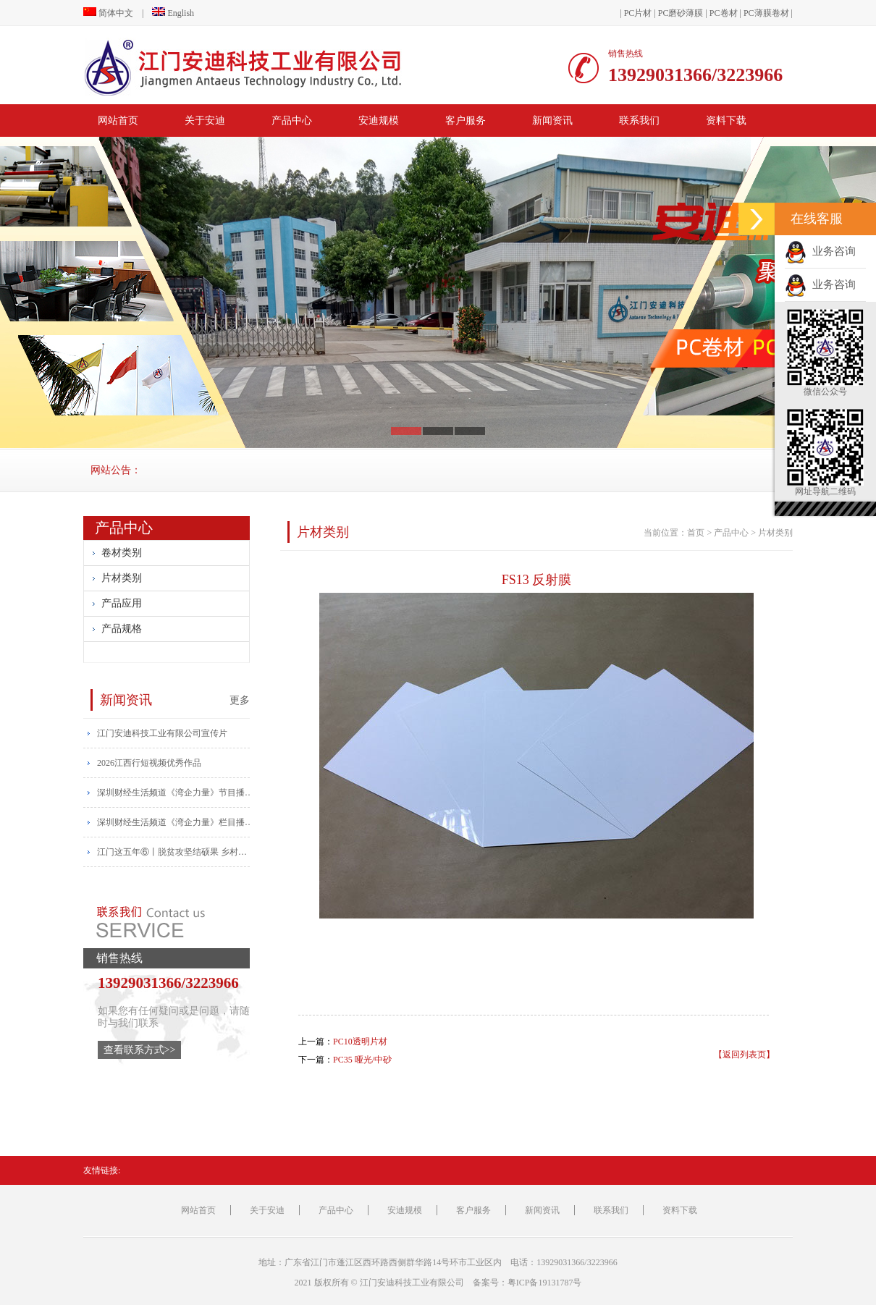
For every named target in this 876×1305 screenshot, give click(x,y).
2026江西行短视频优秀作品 (149, 763)
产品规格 (121, 628)
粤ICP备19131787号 (545, 1282)
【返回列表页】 (744, 1055)
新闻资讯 (552, 120)
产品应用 (121, 603)
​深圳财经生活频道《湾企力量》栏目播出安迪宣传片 (176, 822)
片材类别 (121, 578)
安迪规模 (378, 120)
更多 (239, 700)
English (173, 13)
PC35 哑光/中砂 (362, 1060)
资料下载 (726, 120)
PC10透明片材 (360, 1041)
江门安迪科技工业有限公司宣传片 (162, 733)
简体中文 (108, 13)
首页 (695, 533)
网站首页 (118, 120)
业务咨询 (820, 251)
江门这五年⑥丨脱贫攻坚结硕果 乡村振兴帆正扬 (176, 852)
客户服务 (465, 120)
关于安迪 (205, 120)
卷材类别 (121, 552)
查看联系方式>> (140, 1049)
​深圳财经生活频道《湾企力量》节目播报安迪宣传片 (176, 792)
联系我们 (639, 120)
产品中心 (291, 120)
